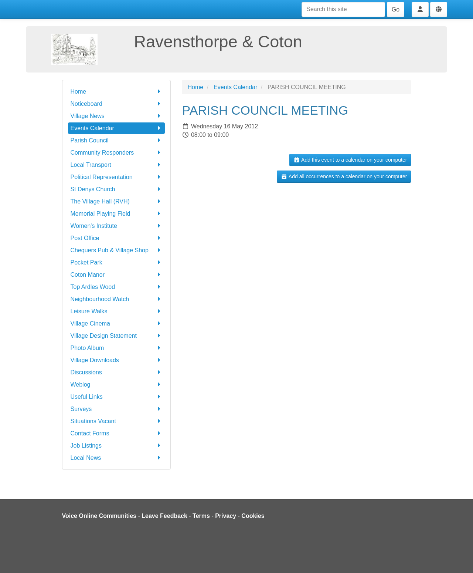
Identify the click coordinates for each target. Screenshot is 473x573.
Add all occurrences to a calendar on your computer (344, 176)
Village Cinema (117, 323)
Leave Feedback (164, 516)
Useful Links (117, 396)
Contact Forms (117, 433)
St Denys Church (117, 189)
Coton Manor (117, 274)
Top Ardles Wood (117, 287)
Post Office (117, 238)
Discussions (117, 372)
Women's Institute (117, 226)
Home (117, 91)
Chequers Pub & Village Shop (117, 250)
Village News (117, 116)
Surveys (117, 409)
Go (395, 9)
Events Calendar (117, 128)
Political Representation (117, 177)
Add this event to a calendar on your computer (350, 160)
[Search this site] (343, 9)
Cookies (252, 516)
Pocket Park (117, 262)
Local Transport (117, 165)
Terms (201, 516)
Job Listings (117, 445)
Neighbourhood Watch (117, 299)
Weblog (117, 384)
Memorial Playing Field (117, 213)
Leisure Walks (117, 311)
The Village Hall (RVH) (117, 201)
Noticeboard (117, 104)
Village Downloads (117, 360)
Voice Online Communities (99, 516)
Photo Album (117, 348)
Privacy (225, 516)
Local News (117, 458)
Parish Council (117, 140)
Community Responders (117, 152)
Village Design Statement (117, 335)
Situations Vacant (117, 421)
